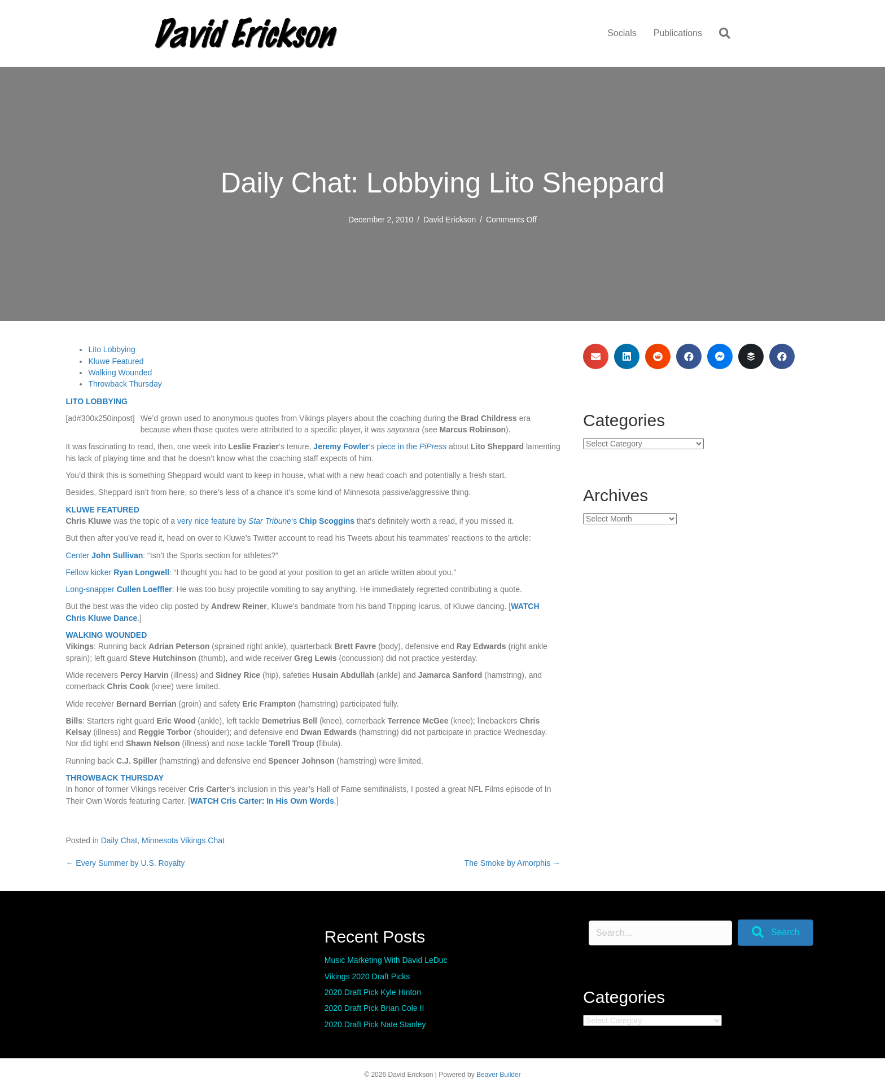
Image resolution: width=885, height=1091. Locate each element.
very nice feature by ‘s (265, 520)
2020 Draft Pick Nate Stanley (375, 1024)
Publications (678, 33)
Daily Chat (119, 840)
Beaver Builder (498, 1075)
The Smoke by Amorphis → (512, 862)
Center (104, 555)
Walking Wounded (120, 372)
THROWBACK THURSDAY (114, 777)
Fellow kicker (117, 572)
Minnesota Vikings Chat (183, 840)
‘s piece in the (379, 446)
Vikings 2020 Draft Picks (367, 976)
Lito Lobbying (111, 349)
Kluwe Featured (115, 361)
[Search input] (660, 933)
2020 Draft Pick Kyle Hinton (373, 992)
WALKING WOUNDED (106, 634)
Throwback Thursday (124, 383)
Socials (622, 33)
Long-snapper (118, 589)
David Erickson (449, 219)
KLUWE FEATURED (102, 509)
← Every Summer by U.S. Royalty (125, 862)
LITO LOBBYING (96, 401)
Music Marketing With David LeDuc (386, 960)
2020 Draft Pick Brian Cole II (374, 1008)
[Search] (720, 33)
